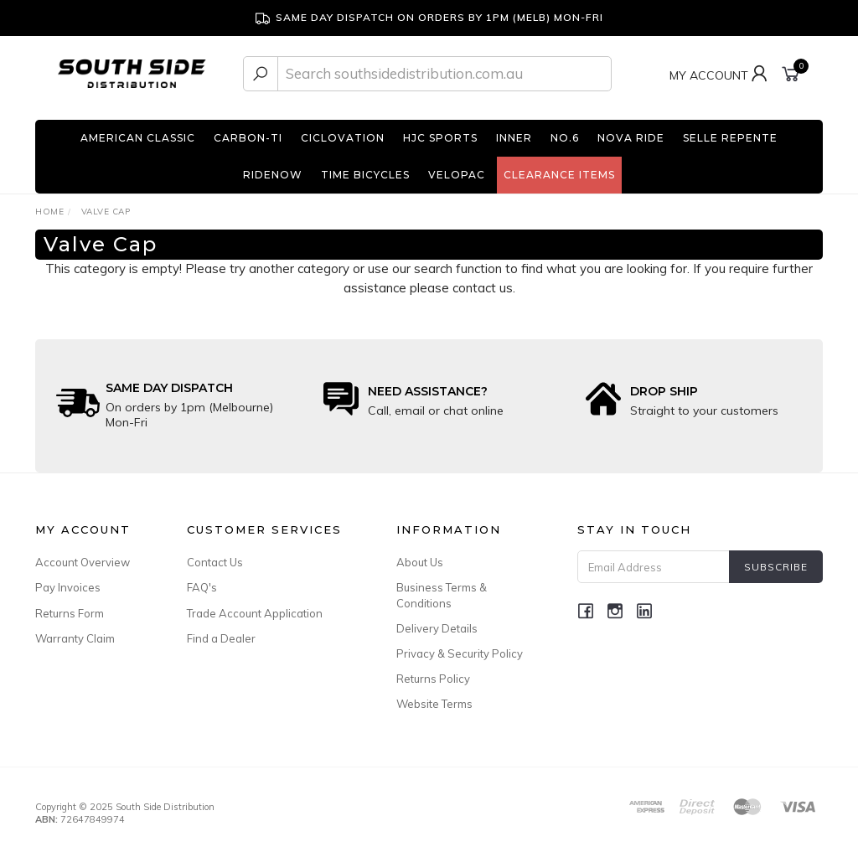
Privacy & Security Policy (459, 653)
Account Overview (82, 562)
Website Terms (434, 703)
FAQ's (202, 587)
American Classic (137, 138)
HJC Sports (440, 138)
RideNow (272, 174)
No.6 (564, 138)
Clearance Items (559, 174)
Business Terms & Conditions (441, 595)
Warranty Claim (75, 638)
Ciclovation (343, 138)
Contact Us (215, 562)
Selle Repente (730, 138)
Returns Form (69, 613)
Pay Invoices (68, 587)
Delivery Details (437, 628)
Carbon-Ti (248, 138)
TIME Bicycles (365, 174)
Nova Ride (630, 138)
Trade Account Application (255, 613)
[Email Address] (653, 566)
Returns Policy (433, 678)
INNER (514, 138)
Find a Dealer (221, 638)
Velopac (456, 174)
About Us (419, 562)
